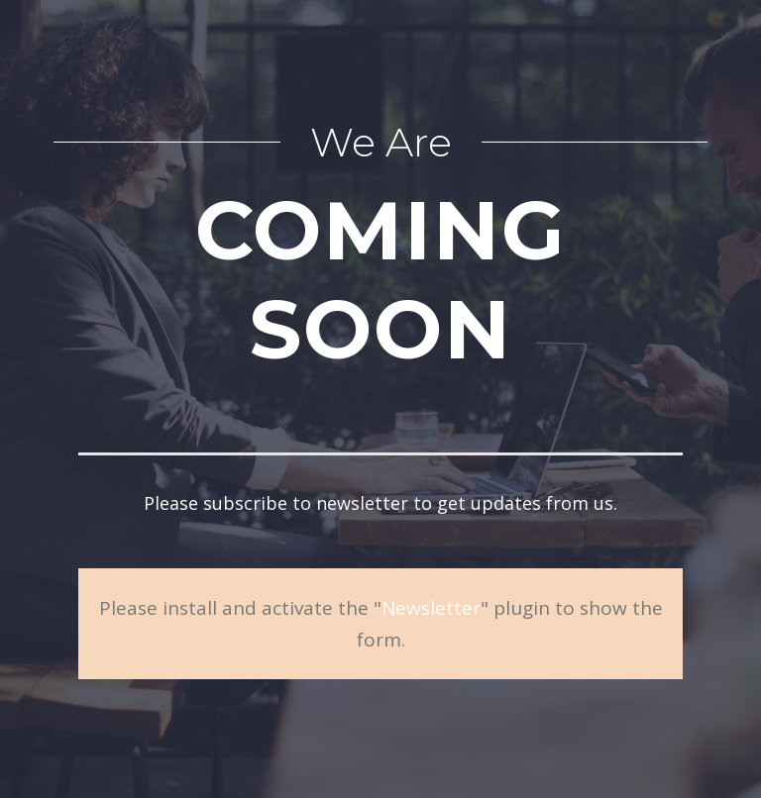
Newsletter (431, 608)
